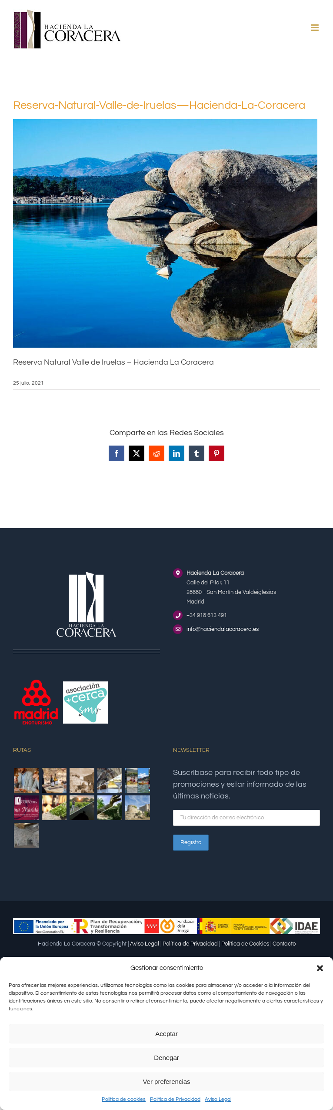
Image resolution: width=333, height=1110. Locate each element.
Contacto (284, 944)
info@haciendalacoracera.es (222, 629)
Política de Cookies (245, 944)
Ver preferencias (166, 1081)
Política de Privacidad (175, 1099)
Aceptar (166, 1033)
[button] (320, 968)
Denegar (166, 1057)
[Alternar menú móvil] (315, 27)
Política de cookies (124, 1099)
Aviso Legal (218, 1099)
